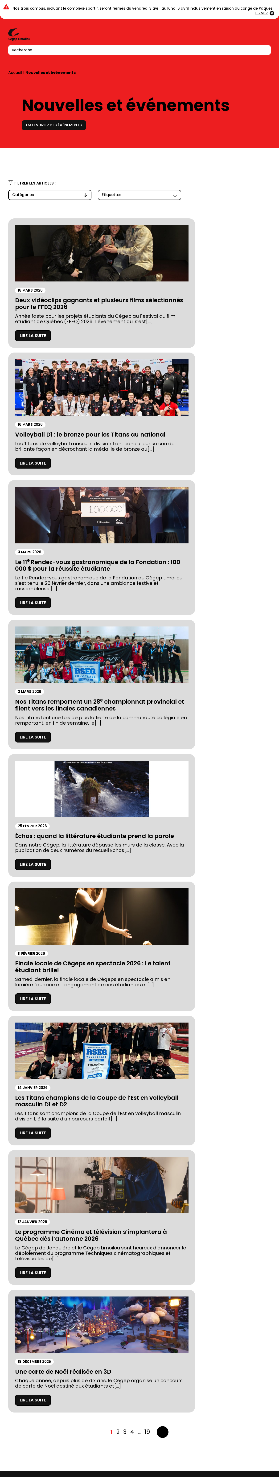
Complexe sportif (108, 1325)
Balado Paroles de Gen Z (116, 1367)
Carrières (99, 1356)
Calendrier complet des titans (231, 858)
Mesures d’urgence (29, 1367)
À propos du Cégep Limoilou (40, 1325)
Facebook (246, 1461)
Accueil (15, 72)
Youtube (267, 1460)
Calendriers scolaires (113, 1346)
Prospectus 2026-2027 (33, 1346)
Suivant (162, 780)
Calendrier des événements (57, 125)
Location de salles (28, 1377)
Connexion (253, 35)
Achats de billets (45, 948)
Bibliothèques (104, 1335)
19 (147, 780)
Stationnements (26, 1356)
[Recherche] (264, 50)
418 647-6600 (21, 1435)
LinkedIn (255, 1461)
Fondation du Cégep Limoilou (41, 1335)
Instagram (237, 1461)
